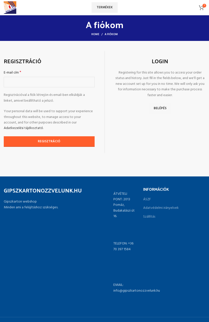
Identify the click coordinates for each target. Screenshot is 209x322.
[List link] (104, 247)
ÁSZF (147, 199)
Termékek (105, 7)
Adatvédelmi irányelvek (161, 208)
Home (95, 34)
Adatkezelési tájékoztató (23, 128)
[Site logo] (10, 8)
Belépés (160, 108)
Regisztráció (49, 141)
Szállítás (149, 216)
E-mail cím (12, 73)
